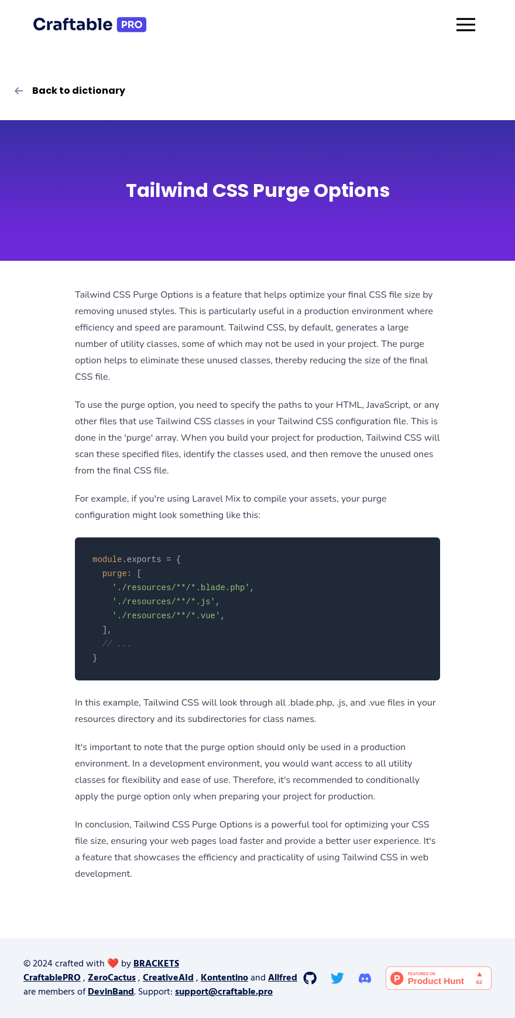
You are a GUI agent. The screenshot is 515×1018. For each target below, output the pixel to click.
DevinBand (111, 992)
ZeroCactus (112, 978)
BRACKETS (156, 964)
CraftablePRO (52, 978)
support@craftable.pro (224, 992)
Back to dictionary (69, 90)
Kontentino (224, 978)
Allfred (282, 978)
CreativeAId (168, 978)
